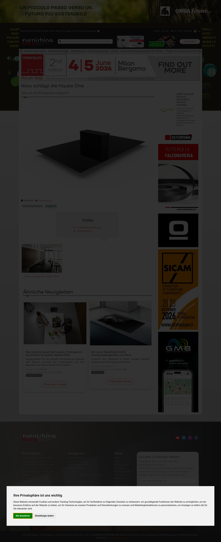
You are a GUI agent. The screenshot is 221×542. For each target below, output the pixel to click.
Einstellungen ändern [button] (44, 516)
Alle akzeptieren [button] (23, 516)
